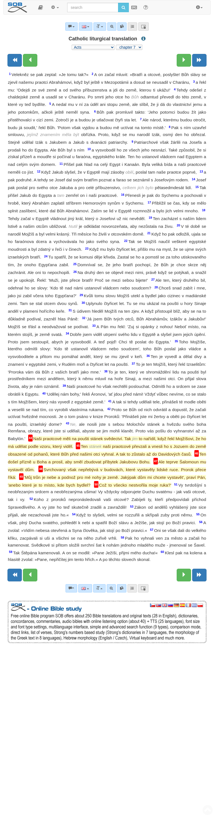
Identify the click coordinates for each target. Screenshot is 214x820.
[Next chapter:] (184, 60)
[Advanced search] (111, 588)
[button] (40, 7)
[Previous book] (14, 60)
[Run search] (123, 7)
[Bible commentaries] (71, 588)
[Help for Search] (146, 7)
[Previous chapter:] (30, 60)
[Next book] (199, 60)
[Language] (85, 588)
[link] (121, 588)
